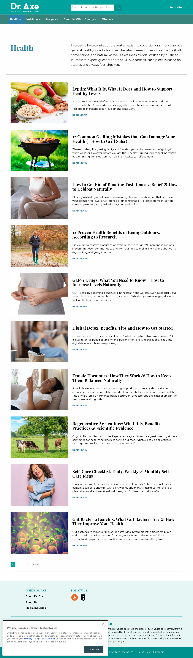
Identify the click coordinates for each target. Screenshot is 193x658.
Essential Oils (72, 19)
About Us (31, 602)
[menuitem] (16, 19)
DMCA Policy (144, 652)
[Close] (103, 623)
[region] (55, 638)
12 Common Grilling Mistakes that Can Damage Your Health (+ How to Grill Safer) (123, 139)
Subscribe (175, 7)
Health (14, 19)
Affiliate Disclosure (122, 652)
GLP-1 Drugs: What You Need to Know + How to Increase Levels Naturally (118, 282)
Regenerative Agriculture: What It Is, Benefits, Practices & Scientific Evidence (116, 426)
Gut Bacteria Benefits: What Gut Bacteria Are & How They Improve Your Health (123, 521)
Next (36, 564)
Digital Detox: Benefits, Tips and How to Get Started (122, 328)
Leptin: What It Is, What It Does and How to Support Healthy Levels (122, 91)
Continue (94, 649)
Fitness (106, 19)
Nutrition (32, 19)
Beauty (89, 19)
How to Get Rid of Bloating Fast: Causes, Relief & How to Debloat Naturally (124, 187)
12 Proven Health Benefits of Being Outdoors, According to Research (116, 234)
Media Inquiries (36, 608)
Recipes (51, 19)
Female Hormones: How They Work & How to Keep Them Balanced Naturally (121, 378)
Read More (79, 115)
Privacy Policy (32, 638)
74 (27, 564)
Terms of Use (52, 638)
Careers (159, 652)
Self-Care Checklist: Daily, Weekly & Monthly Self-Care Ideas (121, 474)
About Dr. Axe (34, 596)
